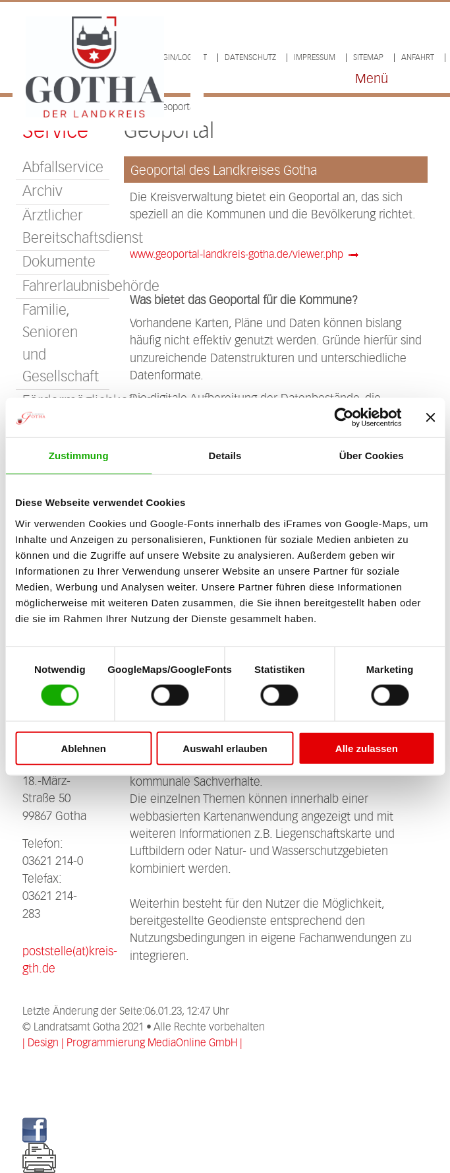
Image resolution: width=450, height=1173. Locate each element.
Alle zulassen (366, 747)
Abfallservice (62, 168)
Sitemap (368, 57)
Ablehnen (83, 747)
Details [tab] (225, 455)
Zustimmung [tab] (79, 455)
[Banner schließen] (430, 417)
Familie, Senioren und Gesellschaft (60, 343)
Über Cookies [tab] (371, 455)
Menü (371, 79)
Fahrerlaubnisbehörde (65, 286)
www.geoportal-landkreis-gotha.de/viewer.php (236, 255)
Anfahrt (417, 57)
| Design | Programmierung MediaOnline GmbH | (132, 1043)
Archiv (42, 191)
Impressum (314, 57)
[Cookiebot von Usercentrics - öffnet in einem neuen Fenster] (343, 418)
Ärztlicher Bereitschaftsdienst (65, 227)
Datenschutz (250, 57)
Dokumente (59, 262)
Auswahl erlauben (225, 747)
